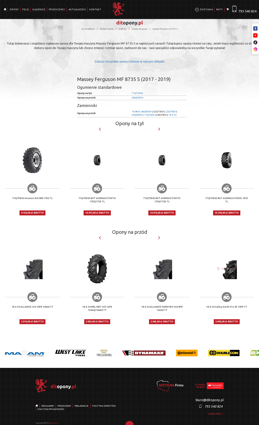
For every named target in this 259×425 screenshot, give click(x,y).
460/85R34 (147, 111)
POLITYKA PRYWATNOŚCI (51, 409)
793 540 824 (248, 11)
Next (159, 129)
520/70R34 (171, 111)
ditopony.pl (53, 423)
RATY (219, 9)
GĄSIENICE (38, 9)
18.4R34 (136, 111)
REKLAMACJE (83, 405)
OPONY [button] (14, 9)
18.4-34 (172, 115)
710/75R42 (137, 93)
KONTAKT (95, 9)
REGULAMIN (48, 405)
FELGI (25, 9)
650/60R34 (137, 115)
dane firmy (216, 414)
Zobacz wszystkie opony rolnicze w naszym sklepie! (129, 61)
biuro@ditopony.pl (210, 400)
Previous (100, 129)
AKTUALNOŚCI (77, 9)
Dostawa (204, 10)
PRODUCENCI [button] (57, 9)
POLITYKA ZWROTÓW (106, 405)
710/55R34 (150, 115)
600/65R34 (137, 97)
